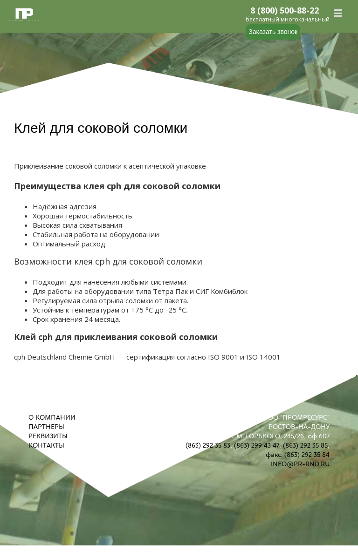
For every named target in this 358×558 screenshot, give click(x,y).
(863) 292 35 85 (305, 445)
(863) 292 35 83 (208, 445)
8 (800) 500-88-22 (284, 11)
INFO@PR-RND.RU (300, 464)
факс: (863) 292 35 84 (298, 454)
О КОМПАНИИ (52, 417)
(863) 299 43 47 (256, 445)
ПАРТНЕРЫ (46, 426)
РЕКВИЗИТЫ (48, 436)
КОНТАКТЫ (46, 445)
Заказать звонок (272, 31)
